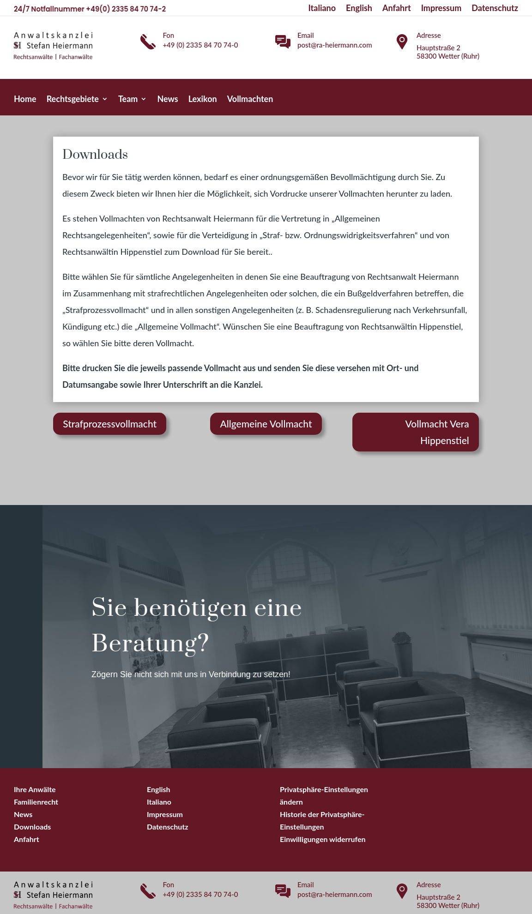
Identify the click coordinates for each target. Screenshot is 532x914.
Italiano (322, 9)
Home (25, 100)
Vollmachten (250, 100)
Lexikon (202, 100)
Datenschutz (495, 9)
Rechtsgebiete (73, 100)
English (359, 9)
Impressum (441, 9)
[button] (323, 839)
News (167, 100)
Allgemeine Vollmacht (266, 423)
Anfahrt (396, 9)
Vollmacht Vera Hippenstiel (437, 432)
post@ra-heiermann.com (334, 45)
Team (128, 100)
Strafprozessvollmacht (110, 423)
